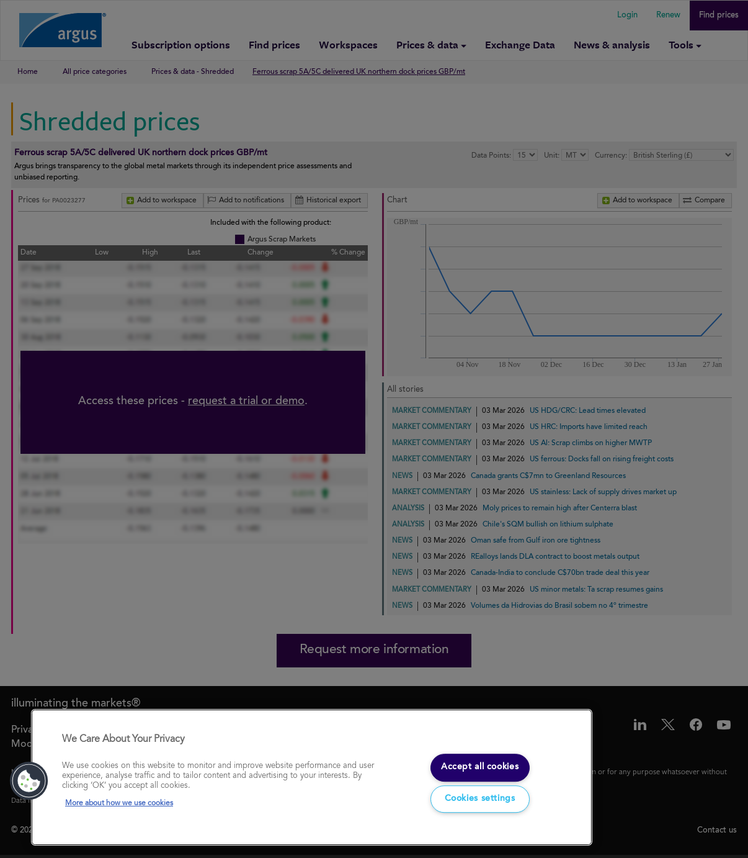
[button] (29, 781)
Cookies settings (480, 800)
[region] (311, 777)
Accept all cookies (479, 766)
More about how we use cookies (119, 803)
